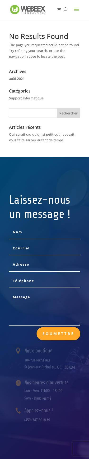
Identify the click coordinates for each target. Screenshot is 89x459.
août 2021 (17, 78)
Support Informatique (26, 98)
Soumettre (58, 333)
